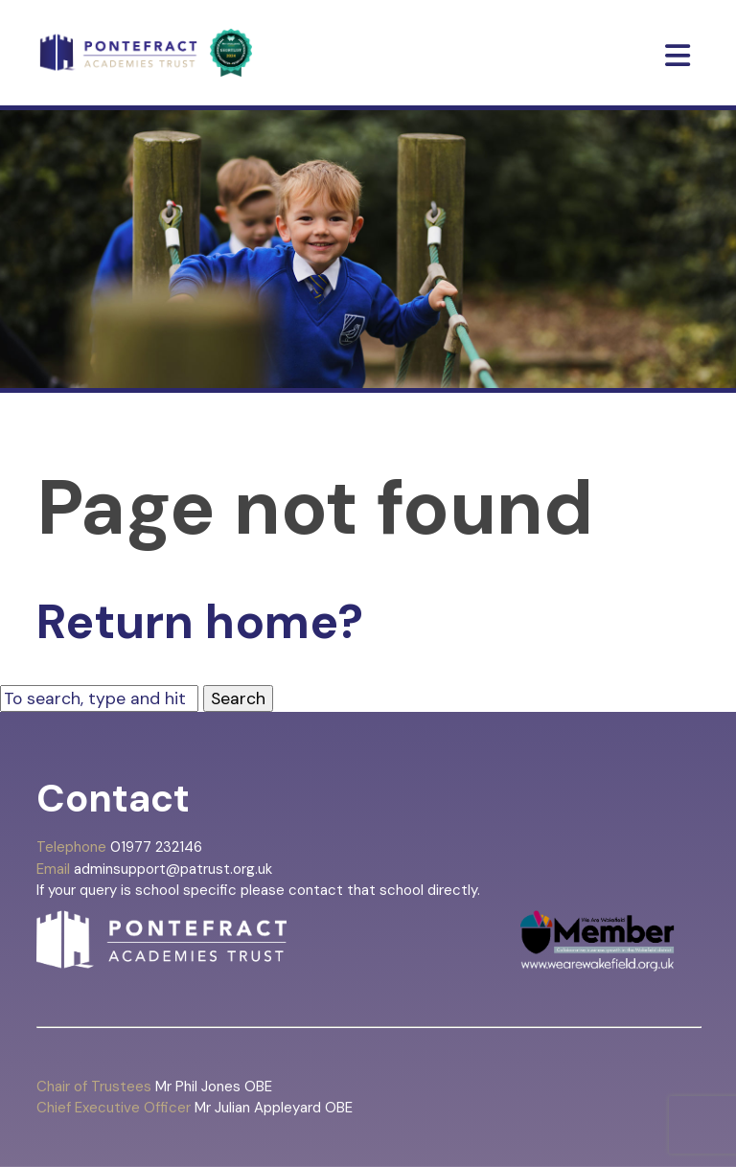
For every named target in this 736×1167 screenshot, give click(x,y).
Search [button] (238, 698)
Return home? (199, 621)
